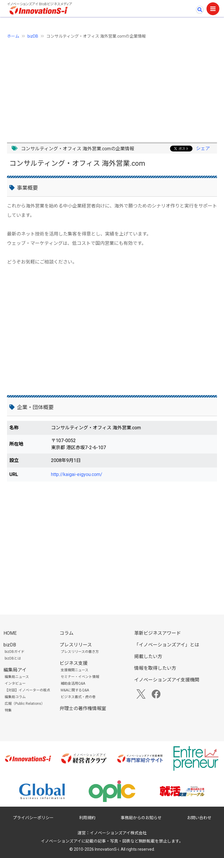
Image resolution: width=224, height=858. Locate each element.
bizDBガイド (14, 652)
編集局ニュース (17, 677)
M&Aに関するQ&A (75, 690)
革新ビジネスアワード (157, 633)
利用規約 (87, 817)
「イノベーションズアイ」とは (166, 645)
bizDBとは (13, 658)
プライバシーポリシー (33, 817)
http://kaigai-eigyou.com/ (76, 474)
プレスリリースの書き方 (80, 652)
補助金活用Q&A (73, 683)
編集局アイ (15, 670)
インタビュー (15, 683)
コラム (67, 633)
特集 (8, 710)
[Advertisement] (112, 87)
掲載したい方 (148, 656)
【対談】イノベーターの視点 (27, 690)
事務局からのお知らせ (141, 817)
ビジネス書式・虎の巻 (78, 697)
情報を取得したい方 (155, 668)
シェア (203, 148)
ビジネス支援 (74, 663)
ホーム (13, 36)
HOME (10, 633)
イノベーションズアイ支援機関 (166, 680)
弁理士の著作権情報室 (83, 708)
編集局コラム (15, 697)
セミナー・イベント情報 (80, 677)
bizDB (32, 36)
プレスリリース (76, 645)
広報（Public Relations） (25, 704)
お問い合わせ (199, 817)
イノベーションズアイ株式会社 (118, 833)
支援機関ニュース (74, 670)
